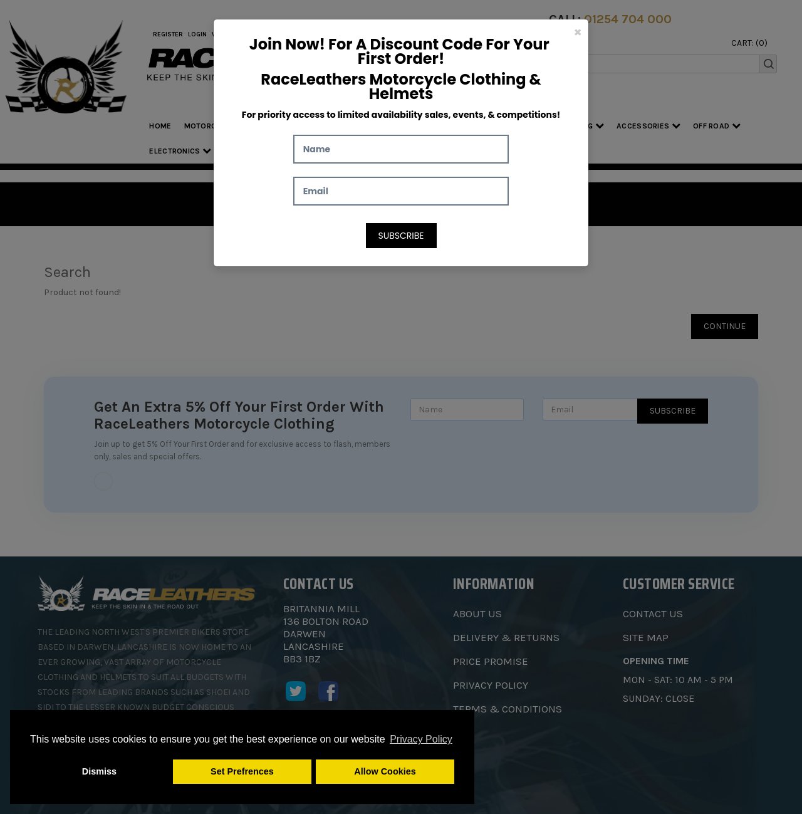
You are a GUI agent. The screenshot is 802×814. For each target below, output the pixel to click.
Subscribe (401, 235)
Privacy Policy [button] (421, 739)
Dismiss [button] (99, 771)
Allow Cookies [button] (384, 771)
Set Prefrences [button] (242, 771)
